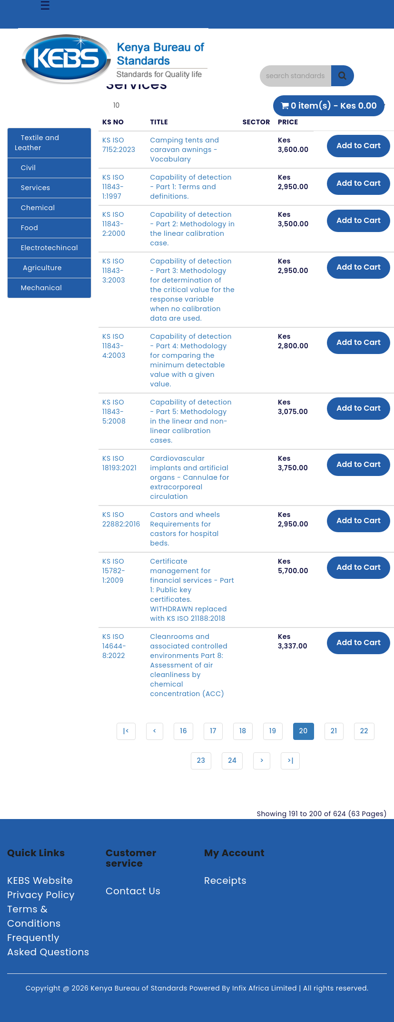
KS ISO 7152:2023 (119, 144)
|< (126, 731)
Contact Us (133, 891)
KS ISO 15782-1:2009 (114, 571)
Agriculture (38, 268)
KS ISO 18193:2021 (119, 463)
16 (183, 731)
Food (26, 228)
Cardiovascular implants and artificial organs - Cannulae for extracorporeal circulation (189, 477)
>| (290, 760)
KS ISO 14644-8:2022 (114, 646)
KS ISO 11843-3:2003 (113, 270)
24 (232, 760)
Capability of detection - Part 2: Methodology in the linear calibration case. (192, 229)
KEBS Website (40, 880)
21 (334, 731)
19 (272, 731)
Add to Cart (358, 145)
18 (242, 731)
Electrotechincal (46, 248)
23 (201, 760)
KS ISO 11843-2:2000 (113, 224)
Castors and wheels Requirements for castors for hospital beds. (185, 529)
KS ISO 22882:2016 (121, 519)
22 (364, 731)
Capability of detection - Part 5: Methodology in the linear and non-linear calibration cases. (191, 421)
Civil (25, 167)
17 (213, 731)
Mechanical (38, 288)
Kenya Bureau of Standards (140, 988)
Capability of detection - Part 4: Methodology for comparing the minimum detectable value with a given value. (191, 360)
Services (32, 187)
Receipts (225, 880)
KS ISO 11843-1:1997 (113, 186)
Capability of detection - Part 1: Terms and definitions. (191, 186)
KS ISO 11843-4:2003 (114, 346)
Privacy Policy (41, 894)
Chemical (35, 207)
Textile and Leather (37, 142)
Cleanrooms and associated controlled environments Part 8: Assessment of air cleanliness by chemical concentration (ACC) (189, 665)
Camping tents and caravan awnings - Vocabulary (184, 149)
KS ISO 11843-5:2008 (114, 411)
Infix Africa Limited (265, 988)
